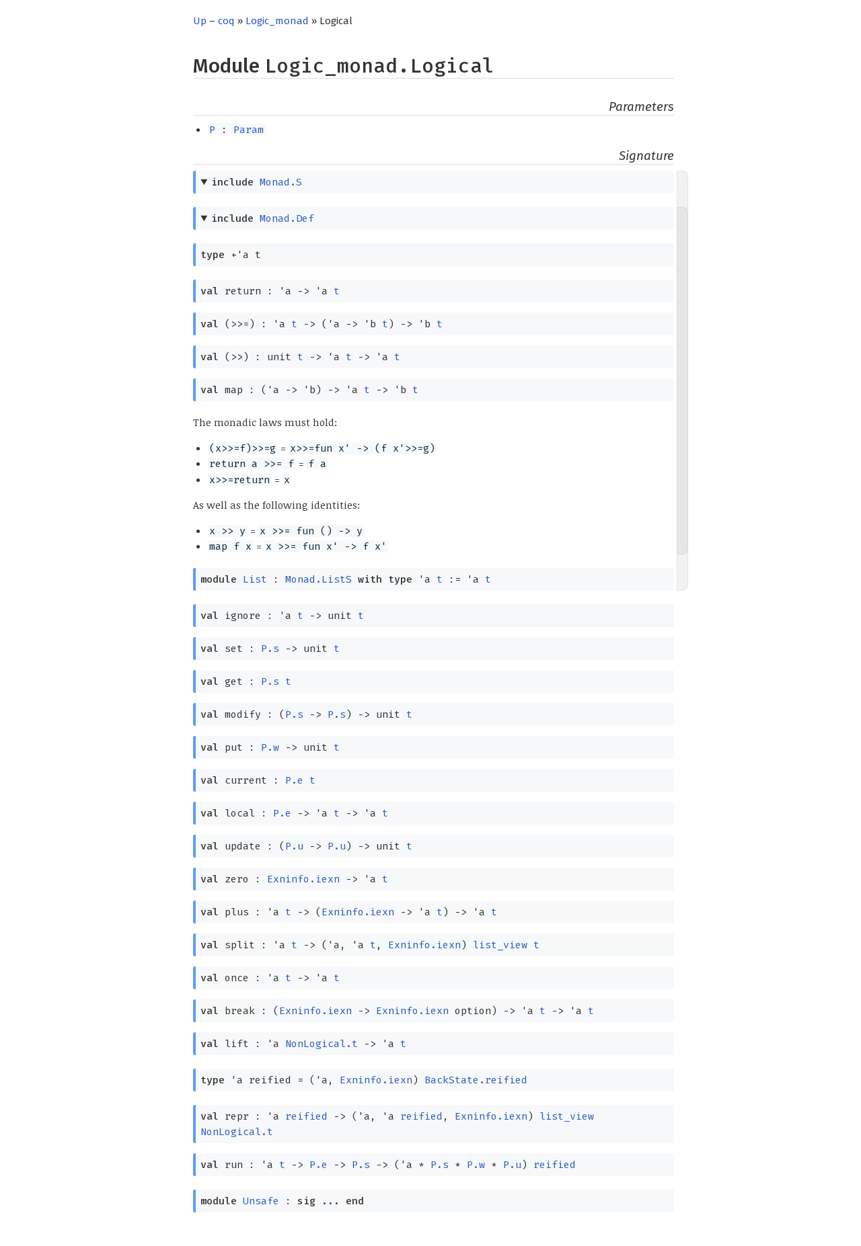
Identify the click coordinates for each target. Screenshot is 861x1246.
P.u (294, 846)
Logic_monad (277, 21)
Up (200, 21)
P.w (270, 747)
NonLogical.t (321, 1044)
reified (306, 1116)
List (255, 579)
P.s (270, 648)
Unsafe (261, 1201)
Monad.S (281, 182)
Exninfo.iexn (303, 879)
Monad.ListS (318, 579)
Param (248, 130)
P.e (294, 780)
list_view (500, 945)
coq (226, 21)
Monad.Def (287, 218)
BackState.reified (475, 1080)
